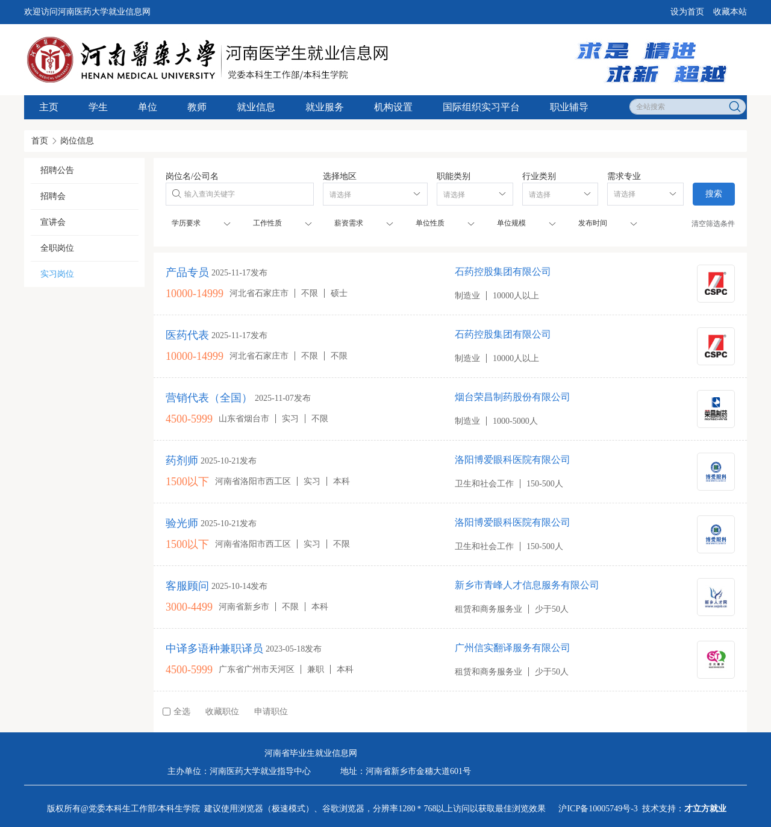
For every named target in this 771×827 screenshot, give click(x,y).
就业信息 (256, 107)
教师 (197, 107)
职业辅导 (569, 107)
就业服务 (324, 107)
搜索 (713, 193)
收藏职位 (222, 711)
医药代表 (187, 335)
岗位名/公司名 (192, 176)
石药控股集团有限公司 (503, 271)
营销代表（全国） (209, 398)
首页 (39, 140)
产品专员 (187, 272)
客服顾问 (187, 586)
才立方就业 (705, 808)
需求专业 (624, 176)
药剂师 (182, 460)
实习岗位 (57, 273)
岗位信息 (77, 140)
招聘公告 (57, 170)
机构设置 (393, 107)
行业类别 (539, 176)
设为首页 (687, 11)
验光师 (182, 523)
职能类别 (453, 176)
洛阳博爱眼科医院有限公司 (512, 459)
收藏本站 (730, 11)
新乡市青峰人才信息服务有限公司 (527, 585)
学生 (98, 107)
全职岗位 (57, 248)
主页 (48, 107)
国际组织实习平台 (481, 107)
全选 (176, 711)
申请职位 (271, 711)
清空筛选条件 (713, 223)
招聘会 (53, 196)
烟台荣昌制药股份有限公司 (512, 397)
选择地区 (340, 176)
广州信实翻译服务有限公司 (512, 648)
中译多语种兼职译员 (214, 649)
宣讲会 (53, 222)
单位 (147, 107)
